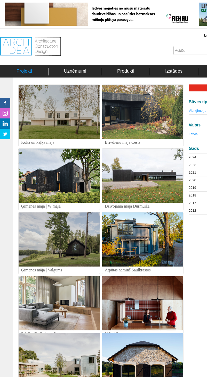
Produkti (125, 71)
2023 (192, 165)
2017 (192, 203)
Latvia (193, 134)
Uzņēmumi (75, 71)
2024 (192, 157)
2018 (192, 195)
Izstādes (173, 71)
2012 (192, 210)
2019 (192, 188)
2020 (192, 180)
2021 (192, 172)
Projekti (24, 71)
